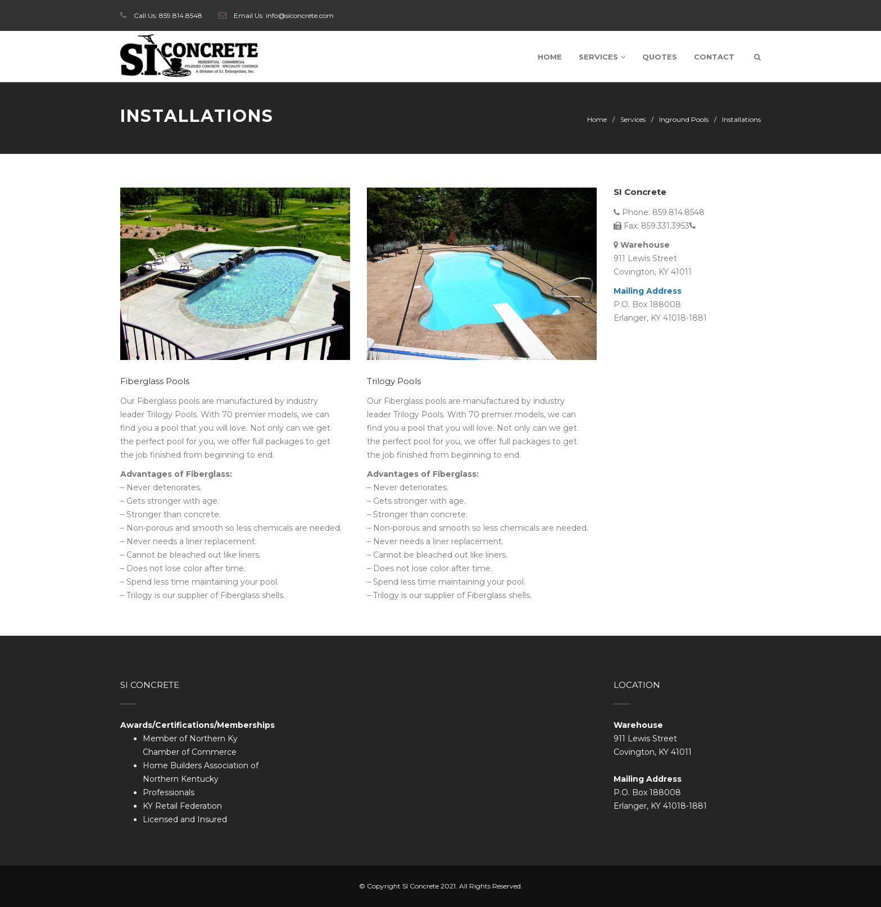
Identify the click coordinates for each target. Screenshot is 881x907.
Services (602, 56)
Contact (714, 56)
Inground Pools (684, 119)
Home (550, 56)
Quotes (659, 56)
